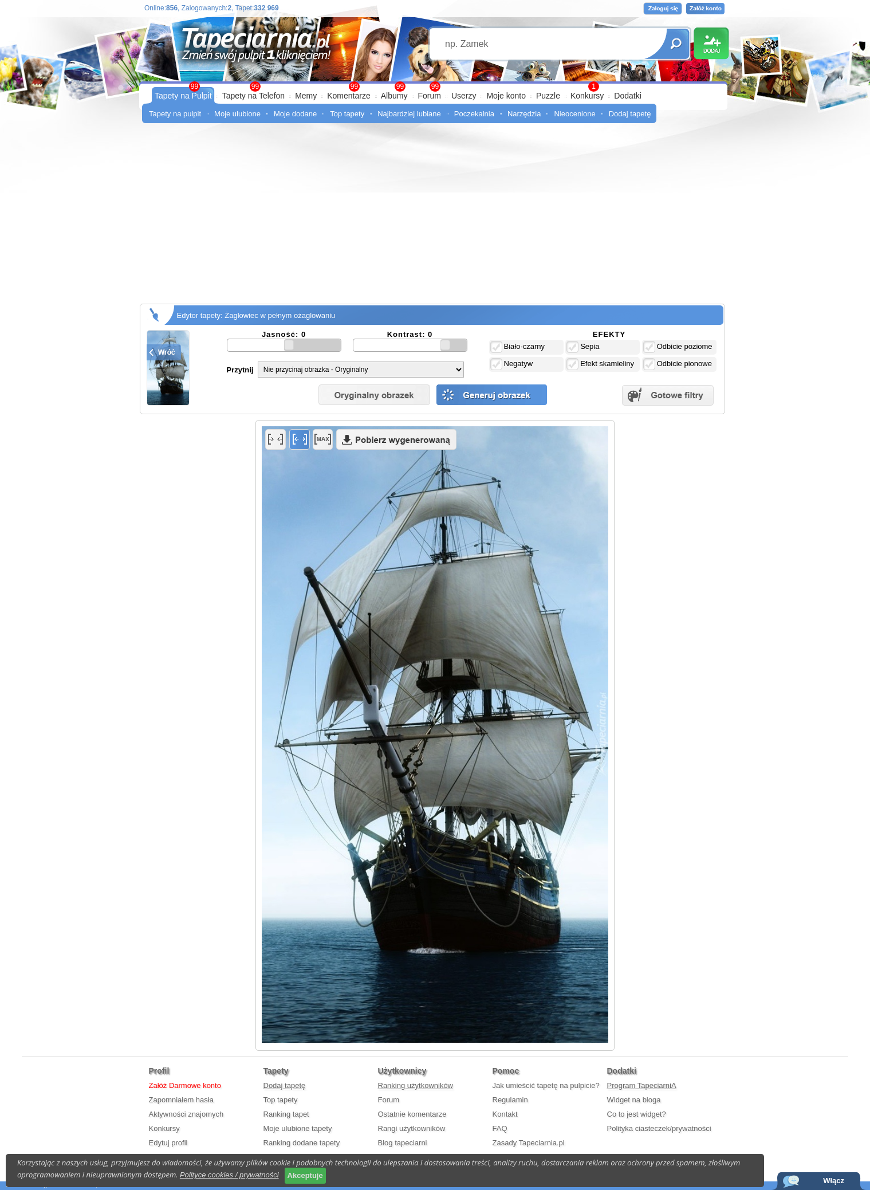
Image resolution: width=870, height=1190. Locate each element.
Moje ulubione (237, 113)
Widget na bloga (634, 1099)
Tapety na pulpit (175, 113)
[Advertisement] (435, 218)
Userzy (464, 95)
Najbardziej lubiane (409, 113)
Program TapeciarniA (641, 1085)
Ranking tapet (286, 1114)
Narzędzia (524, 113)
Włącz (833, 1180)
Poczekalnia (474, 113)
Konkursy (587, 95)
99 (435, 87)
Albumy (394, 95)
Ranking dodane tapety (301, 1142)
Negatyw (511, 364)
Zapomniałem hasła (181, 1099)
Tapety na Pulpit (183, 95)
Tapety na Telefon (253, 95)
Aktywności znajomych (186, 1114)
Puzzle (548, 95)
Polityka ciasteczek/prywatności (659, 1128)
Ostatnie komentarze (412, 1114)
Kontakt (505, 1114)
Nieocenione (574, 113)
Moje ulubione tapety (297, 1128)
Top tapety (347, 113)
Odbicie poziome (677, 347)
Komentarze (348, 95)
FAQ (500, 1128)
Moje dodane (295, 113)
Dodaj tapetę (630, 113)
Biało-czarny (517, 347)
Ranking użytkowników (416, 1085)
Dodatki (627, 95)
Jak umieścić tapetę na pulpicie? (546, 1085)
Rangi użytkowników (412, 1128)
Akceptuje (305, 1175)
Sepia (582, 347)
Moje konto (505, 95)
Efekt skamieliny (600, 364)
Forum (429, 95)
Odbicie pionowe (677, 364)
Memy (306, 95)
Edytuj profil (168, 1142)
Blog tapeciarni (402, 1142)
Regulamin (510, 1099)
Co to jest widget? (636, 1114)
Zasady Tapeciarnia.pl (529, 1142)
